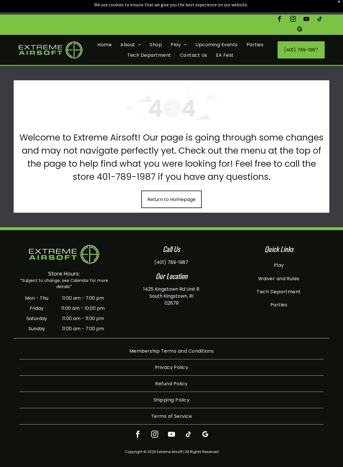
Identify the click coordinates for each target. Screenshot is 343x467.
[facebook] (279, 5)
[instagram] (293, 5)
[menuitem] (104, 30)
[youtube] (306, 5)
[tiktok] (319, 5)
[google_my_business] (299, 15)
